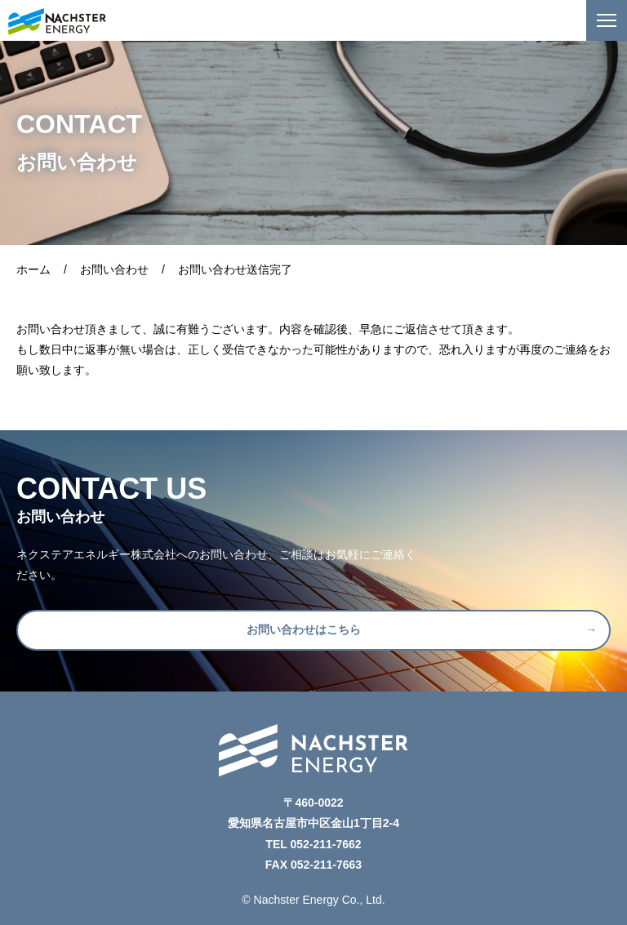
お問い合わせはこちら (304, 629)
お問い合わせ (114, 269)
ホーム (33, 269)
